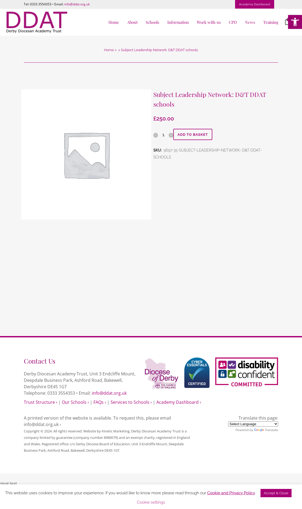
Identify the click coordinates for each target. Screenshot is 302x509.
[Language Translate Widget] (253, 424)
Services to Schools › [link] (131, 402)
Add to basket (195, 135)
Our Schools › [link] (75, 402)
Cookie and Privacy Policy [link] (231, 493)
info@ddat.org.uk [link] (77, 4)
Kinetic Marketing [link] (116, 431)
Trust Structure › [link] (40, 402)
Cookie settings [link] (151, 502)
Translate (266, 430)
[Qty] (163, 134)
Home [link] (109, 50)
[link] (295, 22)
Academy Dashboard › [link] (178, 402)
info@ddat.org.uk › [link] (42, 424)
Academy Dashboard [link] (254, 4)
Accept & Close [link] (276, 493)
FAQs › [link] (99, 402)
